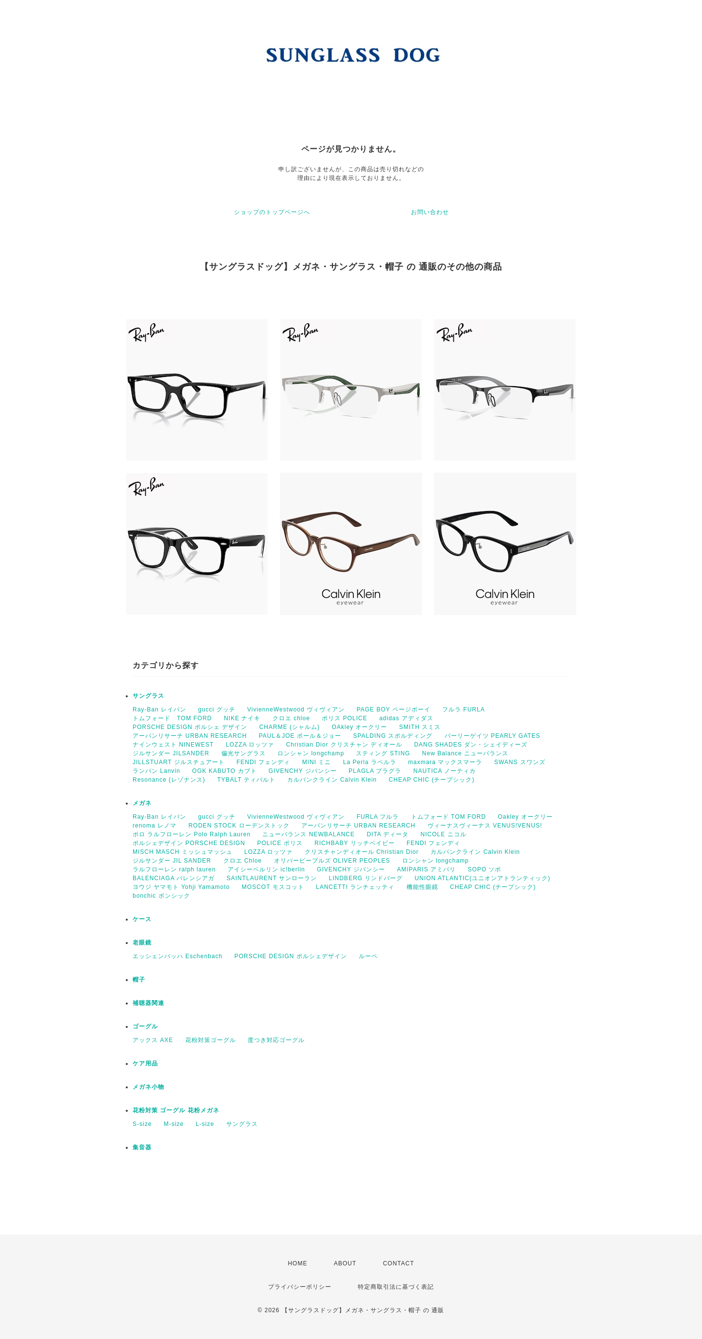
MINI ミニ (317, 762)
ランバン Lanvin (156, 771)
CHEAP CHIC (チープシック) (431, 779)
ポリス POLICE (344, 718)
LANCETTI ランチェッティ (355, 887)
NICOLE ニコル (444, 834)
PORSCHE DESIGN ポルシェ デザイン (190, 727)
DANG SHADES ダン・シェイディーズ (470, 744)
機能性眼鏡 (422, 887)
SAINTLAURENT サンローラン (272, 878)
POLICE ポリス (279, 843)
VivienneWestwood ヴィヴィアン (296, 709)
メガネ (142, 803)
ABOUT (345, 1263)
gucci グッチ (216, 709)
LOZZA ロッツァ (250, 744)
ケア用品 (145, 1063)
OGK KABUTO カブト (224, 771)
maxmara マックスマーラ (445, 762)
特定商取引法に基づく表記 (396, 1286)
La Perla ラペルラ (369, 762)
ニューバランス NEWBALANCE (308, 834)
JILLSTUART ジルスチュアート (179, 762)
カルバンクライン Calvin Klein (332, 779)
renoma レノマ (154, 825)
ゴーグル (145, 1026)
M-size (174, 1124)
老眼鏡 (142, 942)
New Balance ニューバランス (465, 753)
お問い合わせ (430, 212)
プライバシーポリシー (300, 1286)
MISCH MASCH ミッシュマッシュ (183, 851)
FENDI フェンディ (263, 762)
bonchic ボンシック (161, 895)
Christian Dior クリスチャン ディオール (344, 744)
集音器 (142, 1147)
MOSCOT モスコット (273, 887)
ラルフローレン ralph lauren (174, 869)
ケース (142, 919)
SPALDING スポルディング (392, 735)
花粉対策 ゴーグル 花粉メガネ (176, 1110)
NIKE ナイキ (242, 718)
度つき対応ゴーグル (276, 1040)
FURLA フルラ (377, 816)
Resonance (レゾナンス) (169, 779)
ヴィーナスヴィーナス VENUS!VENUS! (485, 825)
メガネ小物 (148, 1086)
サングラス (148, 695)
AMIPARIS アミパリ (426, 869)
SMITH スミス (420, 727)
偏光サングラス (243, 753)
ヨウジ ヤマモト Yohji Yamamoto (181, 887)
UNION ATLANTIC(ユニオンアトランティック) (482, 878)
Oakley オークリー (525, 816)
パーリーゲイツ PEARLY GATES (493, 735)
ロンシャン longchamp (310, 753)
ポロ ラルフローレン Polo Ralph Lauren (192, 834)
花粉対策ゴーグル (210, 1040)
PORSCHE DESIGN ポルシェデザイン (290, 956)
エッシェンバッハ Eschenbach (177, 956)
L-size (204, 1124)
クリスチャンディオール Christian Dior (362, 851)
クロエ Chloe (242, 860)
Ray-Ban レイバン (159, 709)
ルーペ (368, 956)
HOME (297, 1263)
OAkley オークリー (359, 727)
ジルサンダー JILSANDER (171, 753)
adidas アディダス (406, 718)
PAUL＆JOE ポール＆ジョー (300, 735)
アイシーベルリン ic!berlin (266, 869)
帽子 (139, 979)
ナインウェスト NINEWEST (173, 744)
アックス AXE (153, 1040)
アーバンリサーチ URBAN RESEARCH (190, 735)
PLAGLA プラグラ (375, 771)
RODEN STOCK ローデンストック (238, 825)
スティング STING (383, 753)
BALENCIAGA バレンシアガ (173, 878)
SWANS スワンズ (520, 762)
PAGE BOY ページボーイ (393, 709)
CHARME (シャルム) (289, 727)
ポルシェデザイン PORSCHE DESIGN (189, 843)
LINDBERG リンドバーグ (366, 878)
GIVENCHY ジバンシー (303, 771)
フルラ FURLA (463, 709)
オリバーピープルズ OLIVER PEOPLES (332, 860)
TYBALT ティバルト (246, 779)
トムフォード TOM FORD (172, 718)
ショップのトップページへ (272, 212)
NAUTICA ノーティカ (444, 771)
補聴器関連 (148, 1003)
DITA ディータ (388, 834)
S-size (142, 1124)
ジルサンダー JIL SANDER (172, 860)
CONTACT (398, 1263)
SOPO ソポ (484, 869)
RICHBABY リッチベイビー (354, 843)
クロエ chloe (291, 718)
